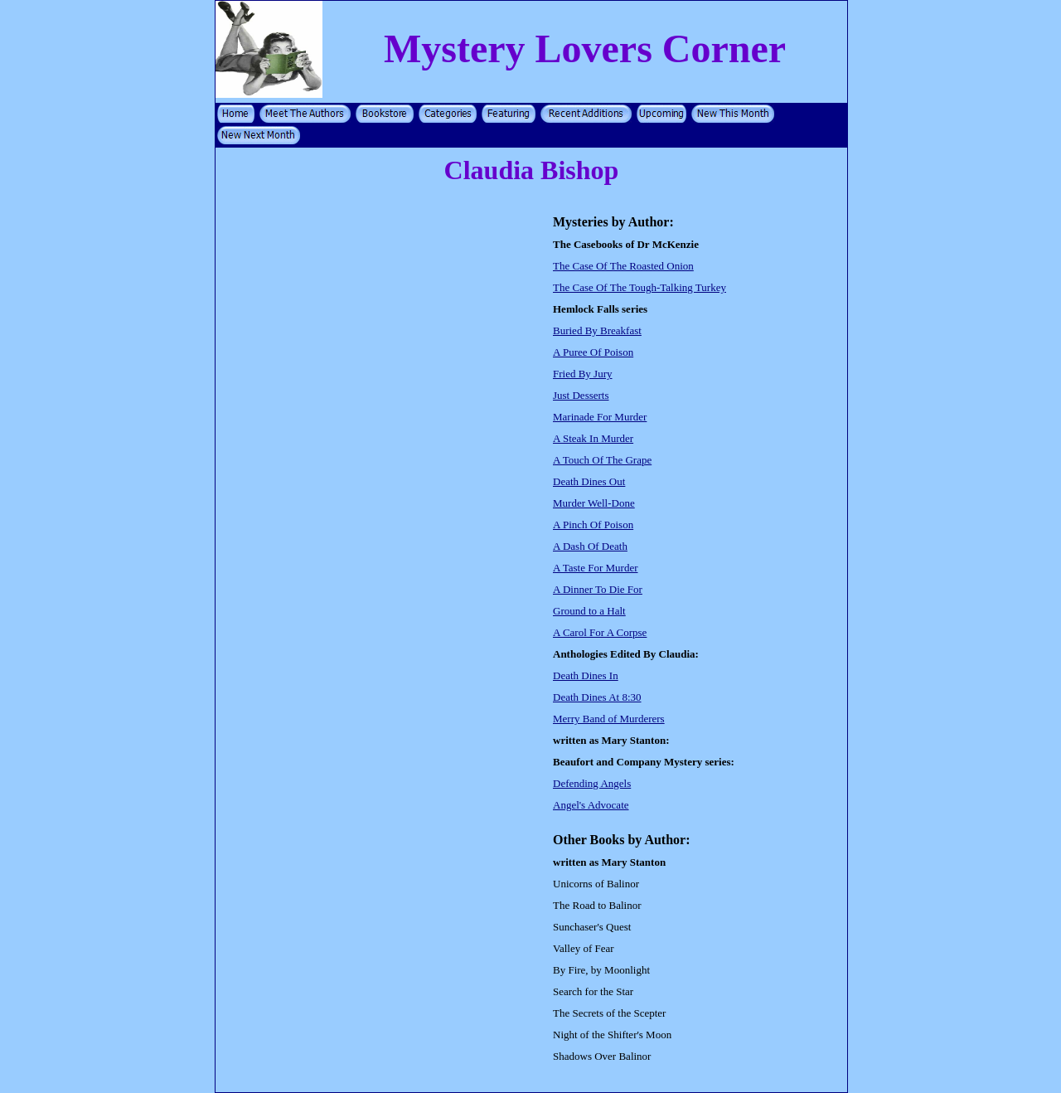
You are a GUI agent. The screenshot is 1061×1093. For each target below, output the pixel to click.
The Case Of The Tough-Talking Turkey (639, 287)
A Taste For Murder (595, 567)
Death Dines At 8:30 (597, 697)
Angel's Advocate (591, 805)
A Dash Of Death (590, 546)
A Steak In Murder (593, 438)
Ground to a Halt (589, 611)
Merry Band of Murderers (609, 718)
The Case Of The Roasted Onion (623, 266)
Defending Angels (592, 783)
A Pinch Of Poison (593, 524)
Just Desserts (581, 395)
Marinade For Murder (600, 416)
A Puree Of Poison (593, 352)
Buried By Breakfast (597, 330)
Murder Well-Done (594, 503)
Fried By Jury (583, 373)
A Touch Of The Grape (602, 460)
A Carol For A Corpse (600, 632)
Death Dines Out (589, 481)
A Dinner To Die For (597, 589)
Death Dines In (585, 675)
